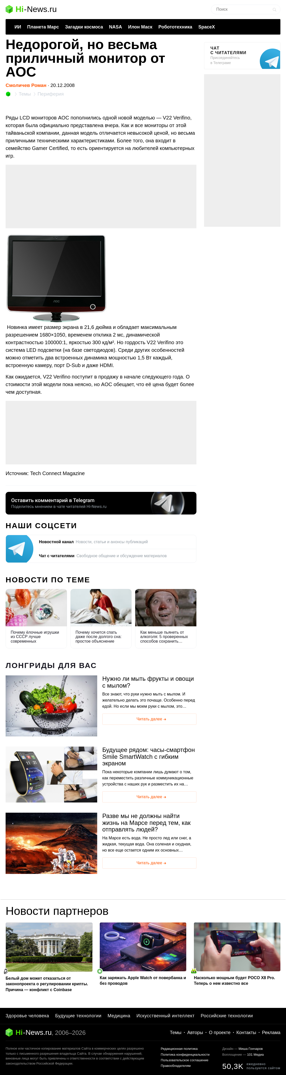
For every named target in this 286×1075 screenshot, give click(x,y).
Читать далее (152, 719)
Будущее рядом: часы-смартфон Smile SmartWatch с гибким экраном (148, 757)
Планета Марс (43, 26)
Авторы (195, 1032)
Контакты (246, 1032)
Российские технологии (227, 1015)
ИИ (18, 26)
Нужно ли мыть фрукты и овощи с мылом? (148, 682)
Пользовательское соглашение (184, 1060)
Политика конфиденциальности (185, 1054)
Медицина (119, 1015)
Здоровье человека (27, 1015)
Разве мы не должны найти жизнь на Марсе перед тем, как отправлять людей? (146, 823)
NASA (115, 26)
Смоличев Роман (26, 85)
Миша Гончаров (250, 1049)
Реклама (271, 1032)
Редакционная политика (179, 1049)
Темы (175, 1032)
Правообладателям (176, 1066)
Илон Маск (140, 26)
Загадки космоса (84, 26)
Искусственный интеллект (165, 1015)
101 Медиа (255, 1054)
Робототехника (175, 26)
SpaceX (206, 26)
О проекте (220, 1032)
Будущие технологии (78, 1015)
